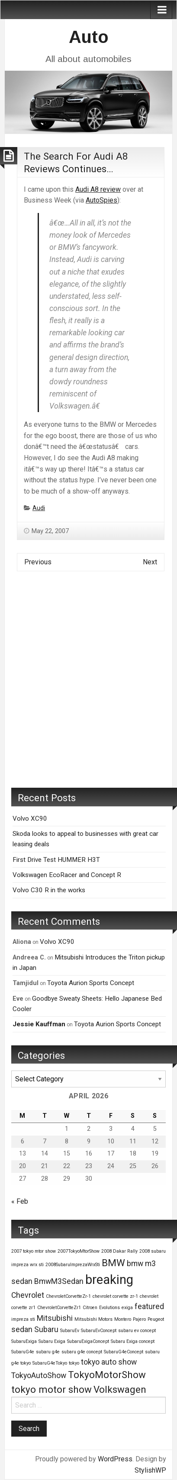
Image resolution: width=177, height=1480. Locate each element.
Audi (38, 508)
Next (150, 562)
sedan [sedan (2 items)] (21, 1329)
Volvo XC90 (30, 818)
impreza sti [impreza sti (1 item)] (23, 1319)
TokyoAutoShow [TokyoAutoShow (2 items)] (38, 1375)
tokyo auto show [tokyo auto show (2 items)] (109, 1362)
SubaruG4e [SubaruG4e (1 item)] (22, 1352)
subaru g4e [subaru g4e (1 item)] (48, 1352)
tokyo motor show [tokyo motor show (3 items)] (51, 1389)
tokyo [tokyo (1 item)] (74, 1363)
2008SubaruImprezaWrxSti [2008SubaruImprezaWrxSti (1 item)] (72, 1264)
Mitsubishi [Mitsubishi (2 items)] (55, 1318)
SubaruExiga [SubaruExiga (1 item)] (24, 1341)
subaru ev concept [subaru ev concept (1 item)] (137, 1330)
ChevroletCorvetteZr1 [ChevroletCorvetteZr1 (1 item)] (59, 1307)
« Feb (19, 1201)
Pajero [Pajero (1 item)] (139, 1319)
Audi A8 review (98, 189)
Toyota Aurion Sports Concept (90, 983)
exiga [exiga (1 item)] (127, 1307)
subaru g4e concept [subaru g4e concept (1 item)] (81, 1352)
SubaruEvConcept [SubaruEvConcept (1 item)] (98, 1330)
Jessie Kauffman (39, 1024)
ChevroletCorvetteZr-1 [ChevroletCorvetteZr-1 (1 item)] (68, 1296)
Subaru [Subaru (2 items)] (46, 1329)
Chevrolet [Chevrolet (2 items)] (27, 1295)
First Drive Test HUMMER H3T (56, 860)
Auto (89, 36)
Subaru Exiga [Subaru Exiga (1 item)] (52, 1341)
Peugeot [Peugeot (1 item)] (156, 1319)
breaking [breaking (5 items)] (109, 1279)
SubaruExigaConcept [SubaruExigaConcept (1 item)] (88, 1341)
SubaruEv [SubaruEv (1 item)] (69, 1330)
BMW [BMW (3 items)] (113, 1262)
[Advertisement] (88, 686)
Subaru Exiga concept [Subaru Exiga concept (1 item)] (132, 1341)
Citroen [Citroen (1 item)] (90, 1307)
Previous (37, 562)
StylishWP (150, 1470)
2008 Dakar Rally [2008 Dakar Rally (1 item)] (119, 1251)
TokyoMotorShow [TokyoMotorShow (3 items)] (107, 1374)
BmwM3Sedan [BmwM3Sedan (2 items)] (59, 1281)
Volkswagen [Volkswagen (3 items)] (119, 1389)
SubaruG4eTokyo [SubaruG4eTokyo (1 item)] (49, 1363)
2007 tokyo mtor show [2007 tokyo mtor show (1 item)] (33, 1251)
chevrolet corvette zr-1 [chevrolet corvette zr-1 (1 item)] (115, 1296)
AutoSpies (101, 200)
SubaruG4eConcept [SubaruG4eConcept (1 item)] (123, 1352)
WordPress (115, 1459)
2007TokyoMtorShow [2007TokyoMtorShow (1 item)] (79, 1251)
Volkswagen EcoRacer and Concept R (67, 875)
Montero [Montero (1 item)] (122, 1319)
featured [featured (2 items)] (149, 1306)
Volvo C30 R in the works (49, 890)
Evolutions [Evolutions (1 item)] (109, 1307)
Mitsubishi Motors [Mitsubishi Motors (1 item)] (93, 1319)
